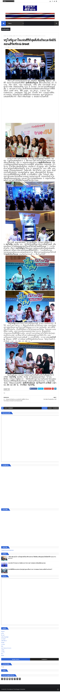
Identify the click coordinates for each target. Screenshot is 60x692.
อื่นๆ (2, 654)
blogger (44, 408)
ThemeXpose (10, 690)
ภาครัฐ (2, 652)
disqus (50, 408)
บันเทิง (14, 36)
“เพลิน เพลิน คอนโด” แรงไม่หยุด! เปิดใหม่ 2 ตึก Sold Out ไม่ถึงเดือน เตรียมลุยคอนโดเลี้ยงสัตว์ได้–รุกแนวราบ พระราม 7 (32, 558)
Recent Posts (15, 660)
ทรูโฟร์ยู (10, 36)
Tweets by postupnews (7, 551)
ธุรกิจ (2, 634)
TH (17, 36)
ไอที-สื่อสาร (4, 641)
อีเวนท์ (2, 636)
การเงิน (3, 645)
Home (5, 36)
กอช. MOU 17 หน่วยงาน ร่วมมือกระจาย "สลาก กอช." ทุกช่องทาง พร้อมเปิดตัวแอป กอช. (27, 564)
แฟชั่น (2, 650)
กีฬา (2, 647)
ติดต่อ (2, 656)
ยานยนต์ (3, 639)
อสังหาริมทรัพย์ (4, 637)
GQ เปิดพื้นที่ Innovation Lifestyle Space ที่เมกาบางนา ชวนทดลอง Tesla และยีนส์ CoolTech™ (30, 570)
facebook (55, 408)
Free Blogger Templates (19, 690)
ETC (3, 667)
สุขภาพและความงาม (6, 649)
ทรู (7, 36)
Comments (44, 660)
